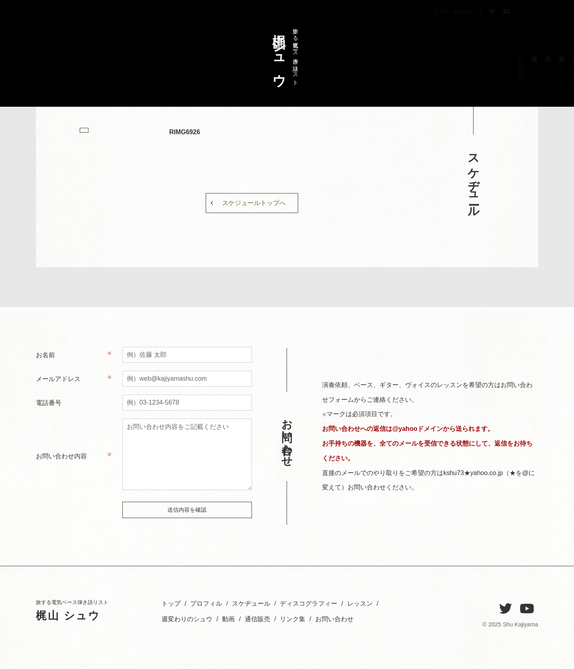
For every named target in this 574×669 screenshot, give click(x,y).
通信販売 (257, 619)
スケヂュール (487, 68)
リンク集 (292, 619)
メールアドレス (58, 379)
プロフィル (500, 68)
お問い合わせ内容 (61, 456)
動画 (228, 619)
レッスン (460, 65)
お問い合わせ (453, 29)
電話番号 (48, 402)
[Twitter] (505, 609)
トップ (514, 61)
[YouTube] (527, 609)
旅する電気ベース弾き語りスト (283, 52)
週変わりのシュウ (446, 72)
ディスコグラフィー (473, 79)
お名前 (45, 355)
